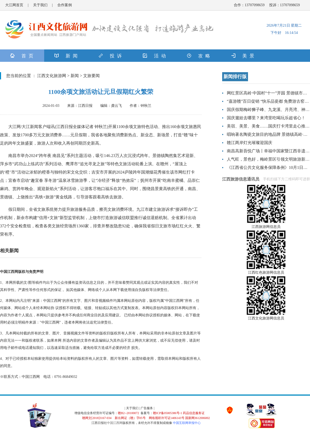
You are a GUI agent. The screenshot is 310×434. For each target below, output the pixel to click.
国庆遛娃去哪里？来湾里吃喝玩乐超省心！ (266, 118)
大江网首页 (14, 5)
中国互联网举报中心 (187, 423)
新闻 (75, 75)
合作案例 (64, 5)
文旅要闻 (91, 75)
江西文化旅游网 (51, 75)
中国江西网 (114, 423)
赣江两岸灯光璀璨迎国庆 (249, 142)
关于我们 (40, 5)
